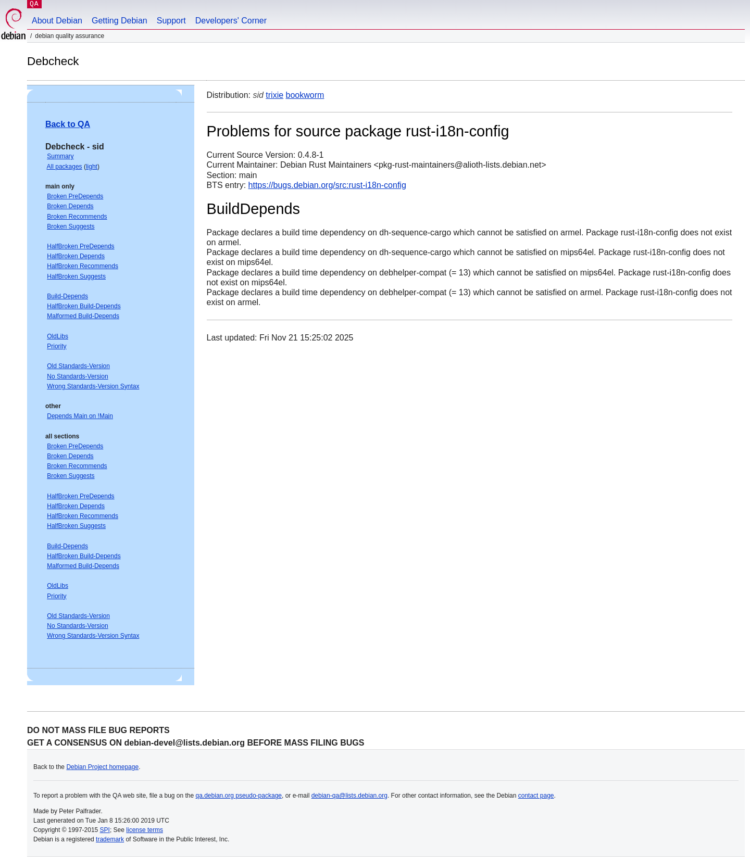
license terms (144, 830)
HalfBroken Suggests (76, 276)
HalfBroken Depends (76, 256)
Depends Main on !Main (80, 416)
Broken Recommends (77, 216)
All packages (64, 166)
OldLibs (57, 336)
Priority (56, 346)
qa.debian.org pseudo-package (239, 795)
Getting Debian (119, 20)
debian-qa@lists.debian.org (349, 795)
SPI (105, 830)
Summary (60, 156)
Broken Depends (70, 206)
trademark (110, 839)
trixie (274, 95)
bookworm (305, 95)
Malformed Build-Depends (83, 316)
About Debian (57, 20)
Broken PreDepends (75, 196)
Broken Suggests (70, 226)
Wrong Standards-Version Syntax (93, 386)
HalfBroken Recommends (82, 266)
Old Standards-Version (78, 366)
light (91, 166)
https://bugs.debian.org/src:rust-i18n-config (327, 185)
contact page (536, 795)
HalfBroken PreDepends (80, 246)
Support (171, 20)
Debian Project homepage (102, 767)
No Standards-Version (77, 376)
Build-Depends (67, 296)
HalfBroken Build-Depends (83, 306)
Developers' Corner (231, 20)
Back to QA (67, 124)
